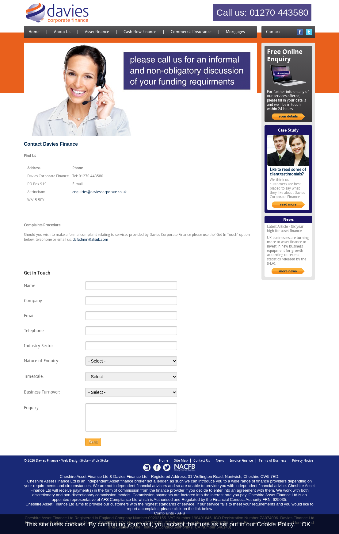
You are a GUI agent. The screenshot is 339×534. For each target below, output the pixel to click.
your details (288, 116)
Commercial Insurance (191, 31)
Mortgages (235, 31)
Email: (30, 315)
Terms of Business (272, 461)
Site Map (181, 461)
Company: (33, 300)
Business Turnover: (42, 392)
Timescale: (34, 376)
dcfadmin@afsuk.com (90, 239)
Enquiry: (32, 407)
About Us (62, 31)
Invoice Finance (241, 461)
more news (288, 271)
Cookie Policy (275, 524)
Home (34, 31)
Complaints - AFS (169, 513)
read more (288, 205)
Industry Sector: (39, 345)
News (220, 461)
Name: (30, 285)
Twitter (309, 32)
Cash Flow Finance (140, 31)
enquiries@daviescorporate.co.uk (99, 192)
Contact (273, 31)
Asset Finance (97, 31)
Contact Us (201, 461)
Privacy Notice (302, 461)
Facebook (300, 32)
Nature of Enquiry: (41, 360)
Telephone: (34, 330)
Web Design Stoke (75, 461)
